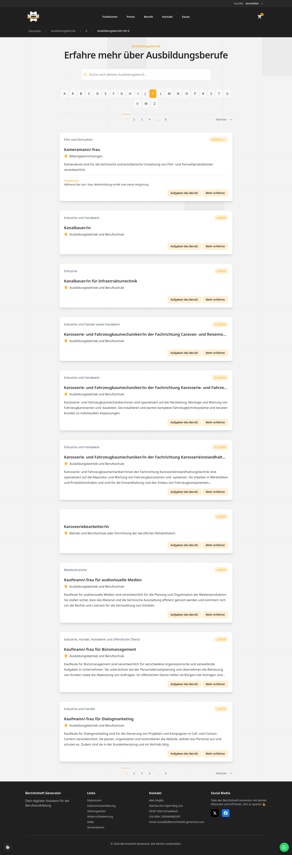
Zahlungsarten (96, 811)
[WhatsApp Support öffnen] (284, 847)
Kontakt (167, 17)
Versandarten (95, 827)
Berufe (148, 17)
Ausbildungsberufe (63, 31)
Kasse (186, 17)
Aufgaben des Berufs (184, 193)
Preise (131, 17)
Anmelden (255, 3)
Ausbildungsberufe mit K (113, 31)
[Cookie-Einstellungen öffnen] (7, 847)
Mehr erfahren (215, 193)
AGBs (90, 822)
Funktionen (109, 17)
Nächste (224, 119)
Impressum (94, 800)
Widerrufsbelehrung (100, 816)
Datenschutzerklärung (101, 806)
